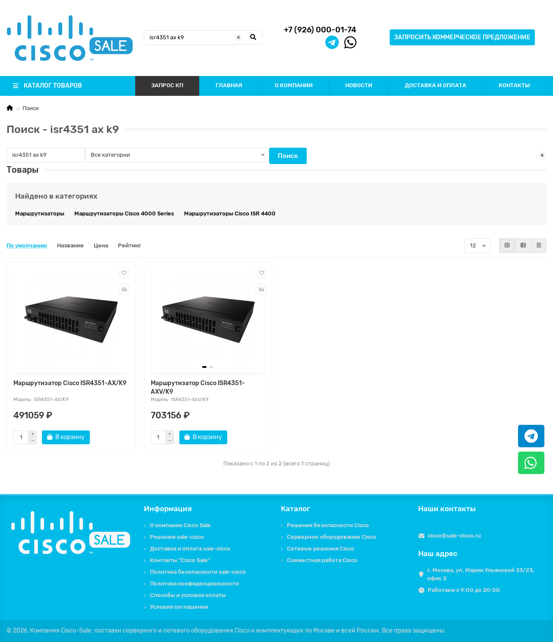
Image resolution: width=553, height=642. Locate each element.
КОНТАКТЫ (514, 85)
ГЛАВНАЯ (229, 85)
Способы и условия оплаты (188, 595)
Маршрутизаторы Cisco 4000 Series (124, 213)
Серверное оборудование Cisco (331, 537)
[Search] (203, 37)
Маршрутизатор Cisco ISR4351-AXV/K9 (198, 387)
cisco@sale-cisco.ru (454, 535)
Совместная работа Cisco (322, 560)
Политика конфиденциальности (194, 583)
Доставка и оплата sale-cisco (190, 548)
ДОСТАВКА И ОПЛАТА (435, 85)
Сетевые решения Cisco (320, 548)
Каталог (295, 508)
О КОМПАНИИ (294, 85)
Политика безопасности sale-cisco (198, 572)
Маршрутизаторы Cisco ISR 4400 (230, 213)
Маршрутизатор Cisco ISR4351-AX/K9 (70, 383)
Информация (168, 508)
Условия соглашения (179, 607)
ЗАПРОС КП (167, 85)
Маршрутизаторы (39, 213)
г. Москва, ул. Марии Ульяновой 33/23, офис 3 (480, 574)
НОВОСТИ (358, 85)
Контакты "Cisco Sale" (180, 560)
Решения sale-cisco (177, 537)
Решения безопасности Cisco (328, 525)
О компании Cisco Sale (180, 525)
